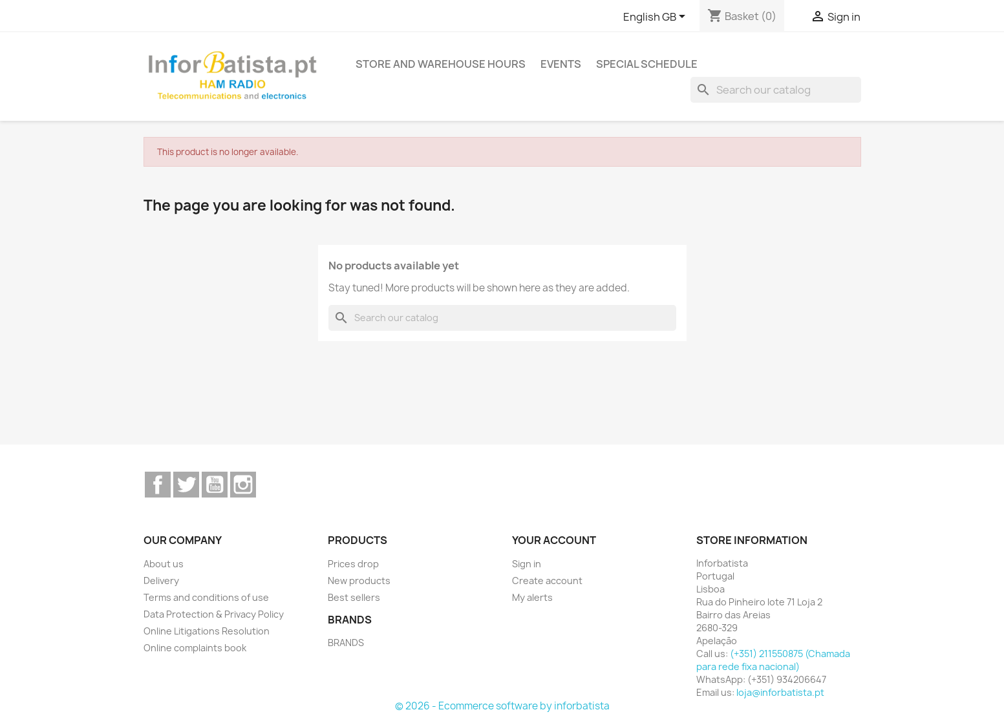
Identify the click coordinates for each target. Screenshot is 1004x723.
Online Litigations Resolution (207, 631)
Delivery (161, 580)
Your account (554, 540)
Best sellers (354, 597)
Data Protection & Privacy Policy (214, 614)
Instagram (243, 485)
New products (359, 580)
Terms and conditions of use (206, 597)
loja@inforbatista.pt (780, 692)
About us (164, 564)
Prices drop (353, 564)
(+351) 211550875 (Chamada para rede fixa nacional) (773, 660)
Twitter (186, 485)
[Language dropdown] (656, 17)
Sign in (526, 564)
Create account (547, 580)
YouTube (215, 485)
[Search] (775, 90)
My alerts (532, 597)
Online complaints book (195, 648)
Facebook (158, 485)
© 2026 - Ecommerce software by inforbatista (502, 706)
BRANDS (346, 642)
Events (560, 64)
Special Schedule (647, 64)
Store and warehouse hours (441, 64)
